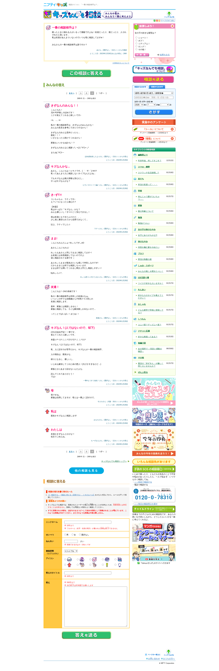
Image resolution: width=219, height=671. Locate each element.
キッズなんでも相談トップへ (114, 461)
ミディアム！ (144, 43)
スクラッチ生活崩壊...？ (148, 172)
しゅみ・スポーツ (146, 265)
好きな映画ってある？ (148, 337)
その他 (141, 358)
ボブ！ (141, 41)
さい (81, 541)
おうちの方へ (169, 664)
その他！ (142, 49)
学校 (140, 191)
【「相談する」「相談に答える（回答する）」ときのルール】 (71, 495)
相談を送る (153, 79)
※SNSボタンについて (120, 63)
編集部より (143, 155)
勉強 (140, 217)
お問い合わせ (154, 664)
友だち (141, 179)
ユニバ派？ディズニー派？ (149, 325)
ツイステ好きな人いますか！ (150, 283)
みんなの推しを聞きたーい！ (150, 271)
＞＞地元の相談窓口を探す (146, 504)
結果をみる (165, 55)
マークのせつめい (168, 20)
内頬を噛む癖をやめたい (149, 247)
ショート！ (143, 38)
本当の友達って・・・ (148, 184)
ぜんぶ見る (143, 372)
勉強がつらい (144, 223)
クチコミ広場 (144, 331)
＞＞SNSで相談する (143, 482)
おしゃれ (142, 304)
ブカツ (141, 253)
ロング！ (142, 46)
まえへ (71, 93)
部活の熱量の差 (145, 259)
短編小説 (142, 343)
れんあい (142, 289)
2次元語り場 (143, 277)
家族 (140, 205)
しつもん (142, 319)
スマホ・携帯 (144, 167)
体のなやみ (143, 241)
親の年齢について (146, 211)
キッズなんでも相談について (154, 69)
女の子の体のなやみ (147, 229)
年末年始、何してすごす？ (149, 160)
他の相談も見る (86, 470)
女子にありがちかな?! (147, 235)
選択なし (85, 535)
